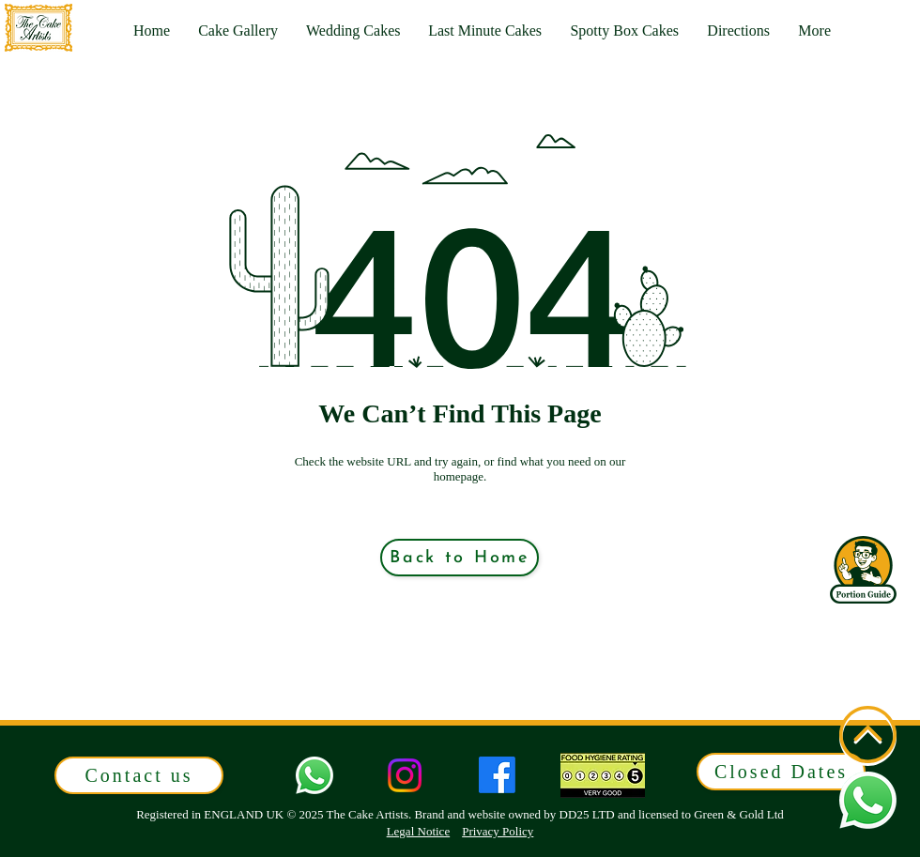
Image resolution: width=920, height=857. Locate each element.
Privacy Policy (497, 831)
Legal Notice (419, 831)
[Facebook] (497, 775)
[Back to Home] (459, 557)
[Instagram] (404, 775)
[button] (814, 31)
